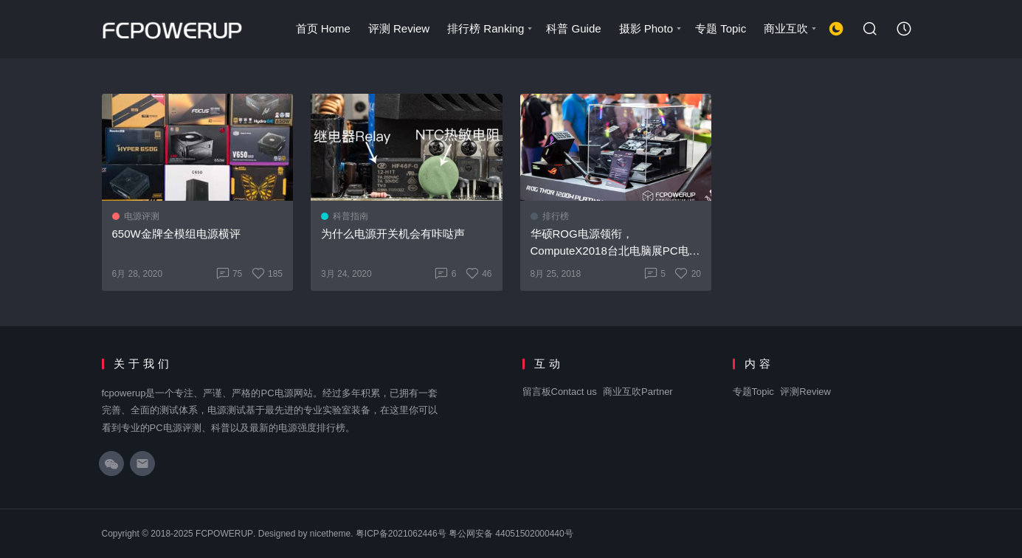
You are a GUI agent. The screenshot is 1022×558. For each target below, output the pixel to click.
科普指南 (350, 216)
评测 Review (398, 28)
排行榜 (555, 216)
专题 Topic (720, 28)
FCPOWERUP (224, 533)
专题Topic (753, 391)
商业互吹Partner (638, 391)
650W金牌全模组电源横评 (176, 233)
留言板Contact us (559, 391)
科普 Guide (573, 28)
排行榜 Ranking (490, 28)
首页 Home (323, 28)
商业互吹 (791, 28)
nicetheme (330, 533)
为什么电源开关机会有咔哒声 (393, 233)
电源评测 (141, 216)
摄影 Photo (651, 28)
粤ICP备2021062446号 (401, 533)
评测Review (805, 391)
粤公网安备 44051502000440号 (511, 533)
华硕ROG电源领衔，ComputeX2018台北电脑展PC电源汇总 (615, 243)
